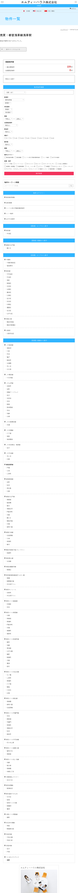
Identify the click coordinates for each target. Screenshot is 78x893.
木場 (8, 628)
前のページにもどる (13, 49)
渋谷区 (9, 301)
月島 (8, 515)
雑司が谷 (10, 751)
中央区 (9, 233)
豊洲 (8, 663)
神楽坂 (9, 618)
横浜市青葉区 (11, 325)
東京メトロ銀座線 (11, 601)
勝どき (9, 248)
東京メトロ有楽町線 (12, 639)
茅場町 (9, 621)
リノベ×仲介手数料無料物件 (15, 208)
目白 (8, 410)
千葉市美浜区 (11, 263)
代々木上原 (10, 743)
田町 (8, 389)
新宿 (8, 404)
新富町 (9, 657)
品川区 (9, 298)
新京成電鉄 (9, 785)
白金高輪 (10, 535)
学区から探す (9, 79)
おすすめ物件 (10, 219)
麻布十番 (10, 527)
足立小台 (10, 780)
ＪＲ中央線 (9, 453)
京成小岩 (10, 840)
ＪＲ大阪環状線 (11, 422)
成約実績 (9, 203)
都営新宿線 (9, 479)
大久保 (9, 369)
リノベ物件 (9, 214)
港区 (8, 280)
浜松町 (9, 386)
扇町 (8, 817)
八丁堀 (9, 433)
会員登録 (39, 5)
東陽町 (9, 631)
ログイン (73, 8)
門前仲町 (10, 512)
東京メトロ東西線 (11, 612)
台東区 (9, 289)
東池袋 (9, 648)
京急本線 (9, 846)
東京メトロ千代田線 (12, 739)
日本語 (28, 11)
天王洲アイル (11, 584)
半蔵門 (9, 722)
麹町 (8, 654)
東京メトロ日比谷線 (12, 672)
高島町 (9, 553)
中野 (8, 459)
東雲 (8, 578)
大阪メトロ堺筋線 (11, 814)
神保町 (9, 541)
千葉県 (8, 260)
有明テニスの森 (12, 803)
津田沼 (9, 348)
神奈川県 (9, 319)
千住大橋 (10, 837)
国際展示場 (10, 581)
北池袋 (9, 561)
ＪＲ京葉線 (9, 430)
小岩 (8, 351)
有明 (8, 800)
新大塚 (9, 765)
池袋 (8, 413)
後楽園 (9, 701)
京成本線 (9, 834)
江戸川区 (10, 314)
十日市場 (10, 378)
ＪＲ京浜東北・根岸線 (13, 445)
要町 (8, 642)
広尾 (8, 693)
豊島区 (9, 307)
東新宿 (9, 500)
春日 (8, 506)
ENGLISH (38, 11)
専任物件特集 (10, 197)
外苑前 (9, 604)
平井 (8, 354)
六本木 (9, 690)
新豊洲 (9, 806)
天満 (8, 425)
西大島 (9, 488)
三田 (8, 471)
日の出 (9, 797)
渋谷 (8, 401)
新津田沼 (10, 788)
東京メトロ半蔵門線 (12, 713)
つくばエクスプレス (12, 857)
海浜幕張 (10, 439)
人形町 (9, 474)
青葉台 (9, 570)
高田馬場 (10, 407)
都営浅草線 (9, 465)
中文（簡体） (51, 11)
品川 (8, 395)
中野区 (9, 304)
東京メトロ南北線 (11, 698)
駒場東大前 (10, 829)
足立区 (9, 310)
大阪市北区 (10, 333)
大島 (8, 491)
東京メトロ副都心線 (12, 748)
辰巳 (8, 666)
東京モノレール (11, 590)
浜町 (8, 482)
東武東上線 (9, 558)
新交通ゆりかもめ (11, 794)
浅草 (8, 860)
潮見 (8, 436)
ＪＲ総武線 (9, 345)
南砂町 (9, 634)
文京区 (9, 286)
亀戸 (8, 357)
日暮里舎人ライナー (12, 777)
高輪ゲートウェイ (12, 392)
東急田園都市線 (11, 567)
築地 (8, 687)
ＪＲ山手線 (9, 383)
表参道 (9, 719)
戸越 (8, 468)
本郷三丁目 (10, 771)
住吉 (8, 485)
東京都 (8, 230)
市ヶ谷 (9, 366)
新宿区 (9, 283)
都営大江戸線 (10, 245)
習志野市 (10, 266)
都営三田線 (9, 532)
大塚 (8, 416)
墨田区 (9, 292)
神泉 (8, 826)
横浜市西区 (10, 322)
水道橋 (9, 363)
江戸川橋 (10, 651)
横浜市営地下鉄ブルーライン (15, 550)
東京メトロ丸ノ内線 (12, 759)
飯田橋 (9, 503)
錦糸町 (9, 360)
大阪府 (8, 330)
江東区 (9, 295)
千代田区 (10, 274)
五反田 (9, 398)
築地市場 (10, 521)
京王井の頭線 (10, 823)
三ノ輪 (9, 675)
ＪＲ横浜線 (9, 375)
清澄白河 (10, 509)
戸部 (8, 852)
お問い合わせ (2, 2)
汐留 (8, 524)
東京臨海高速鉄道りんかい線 (15, 575)
